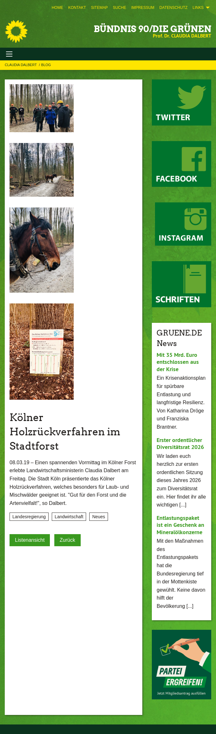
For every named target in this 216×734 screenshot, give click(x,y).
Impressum (142, 7)
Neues (98, 516)
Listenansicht (29, 540)
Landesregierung (29, 516)
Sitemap (99, 7)
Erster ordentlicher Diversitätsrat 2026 (180, 443)
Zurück (67, 540)
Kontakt (77, 7)
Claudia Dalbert (21, 65)
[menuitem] (57, 7)
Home (57, 7)
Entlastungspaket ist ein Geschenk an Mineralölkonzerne (180, 525)
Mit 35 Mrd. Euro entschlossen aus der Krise (178, 362)
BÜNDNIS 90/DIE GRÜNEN (152, 29)
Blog (46, 65)
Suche (119, 7)
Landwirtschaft (69, 516)
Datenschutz (173, 7)
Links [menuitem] (198, 7)
